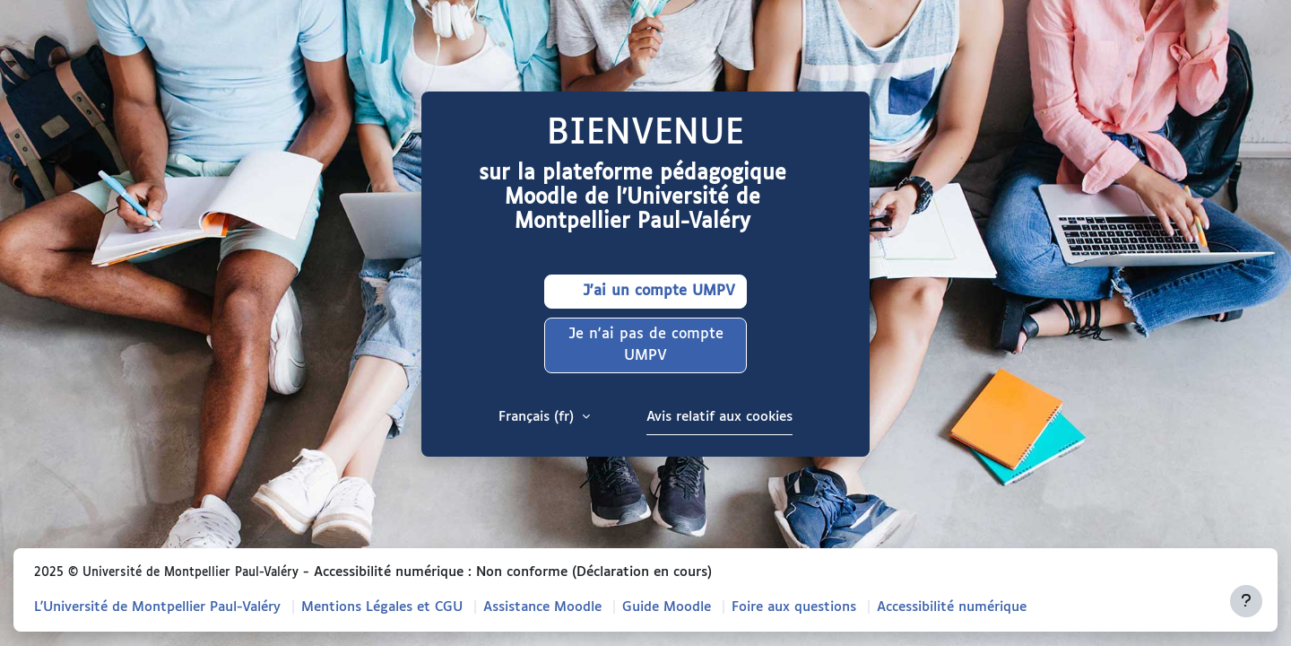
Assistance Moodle (542, 607)
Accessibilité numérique (952, 607)
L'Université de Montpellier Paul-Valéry (157, 607)
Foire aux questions (794, 607)
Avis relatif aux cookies (719, 416)
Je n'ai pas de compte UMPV (645, 345)
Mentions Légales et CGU (382, 607)
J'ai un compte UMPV (645, 291)
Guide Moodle (666, 607)
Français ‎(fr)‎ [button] (538, 416)
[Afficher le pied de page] (1246, 601)
